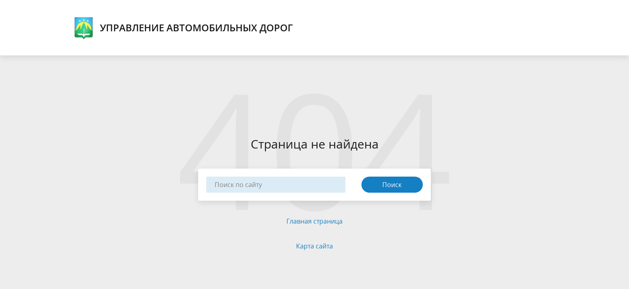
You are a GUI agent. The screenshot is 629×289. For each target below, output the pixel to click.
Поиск (392, 184)
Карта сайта (314, 246)
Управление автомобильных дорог (183, 27)
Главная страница (314, 221)
